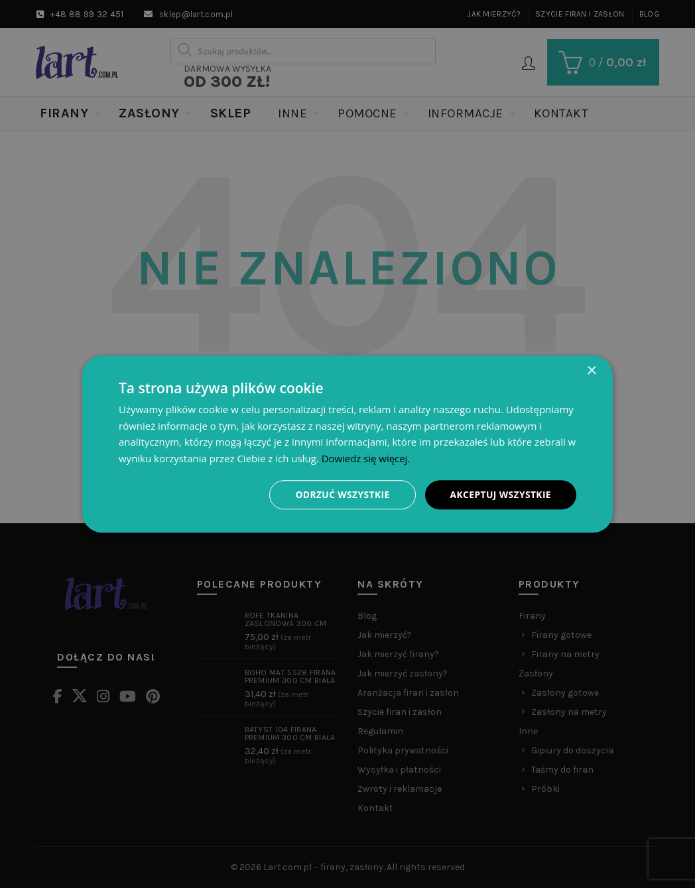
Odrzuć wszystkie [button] (341, 494)
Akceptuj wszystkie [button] (500, 494)
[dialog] (347, 444)
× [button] (591, 370)
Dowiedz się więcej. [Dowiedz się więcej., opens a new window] (366, 458)
